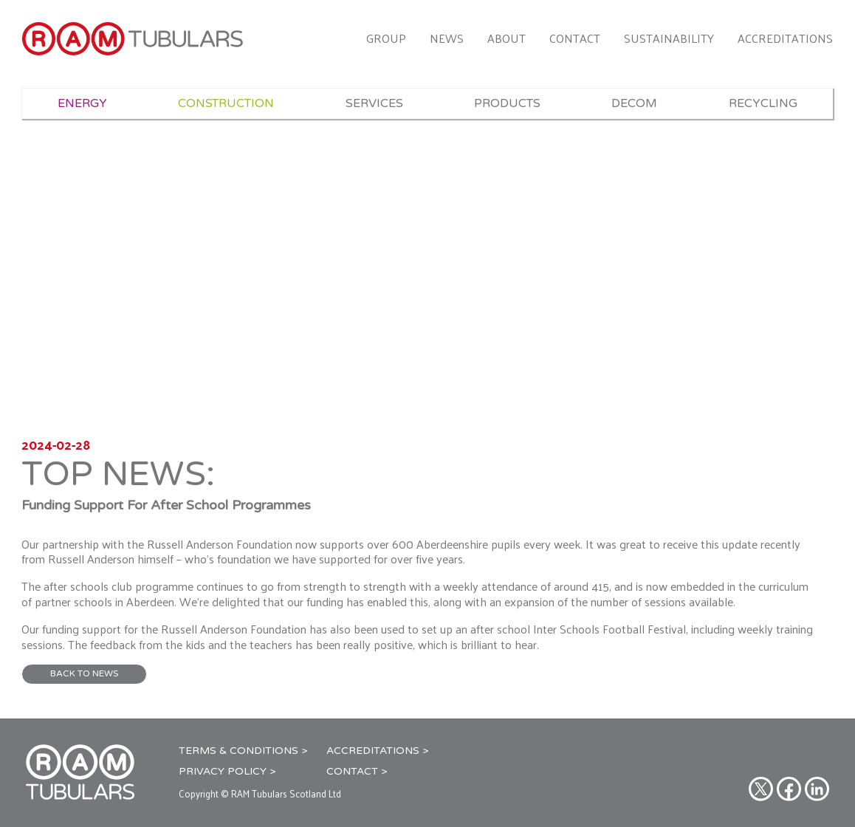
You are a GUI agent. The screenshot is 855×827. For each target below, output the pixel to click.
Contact (574, 38)
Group (386, 38)
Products (507, 103)
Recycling (763, 103)
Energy (82, 103)
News (447, 38)
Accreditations (785, 38)
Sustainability (669, 38)
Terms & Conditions (238, 750)
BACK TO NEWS (84, 673)
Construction (226, 103)
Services (374, 103)
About (506, 38)
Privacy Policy (223, 771)
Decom (634, 103)
